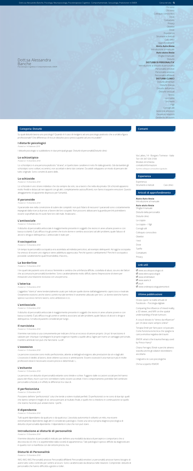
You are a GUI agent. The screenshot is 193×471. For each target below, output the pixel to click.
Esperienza (169, 33)
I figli (172, 104)
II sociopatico (27, 241)
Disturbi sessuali (166, 91)
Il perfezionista (28, 389)
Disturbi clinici (142, 216)
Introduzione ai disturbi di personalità (156, 65)
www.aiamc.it (145, 280)
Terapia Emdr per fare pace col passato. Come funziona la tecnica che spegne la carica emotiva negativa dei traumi (155, 331)
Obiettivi (170, 26)
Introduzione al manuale (147, 200)
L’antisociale (26, 220)
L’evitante (25, 368)
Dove (171, 16)
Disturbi (170, 59)
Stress (171, 94)
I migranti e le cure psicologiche (151, 359)
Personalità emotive (164, 68)
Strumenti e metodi (165, 36)
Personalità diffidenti (164, 75)
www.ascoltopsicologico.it (151, 270)
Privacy (171, 23)
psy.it (141, 283)
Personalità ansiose (164, 72)
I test (138, 240)
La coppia (169, 98)
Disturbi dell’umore (165, 88)
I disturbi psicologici (32, 143)
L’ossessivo (25, 347)
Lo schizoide (26, 178)
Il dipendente (27, 410)
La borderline (27, 263)
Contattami (169, 20)
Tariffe (139, 248)
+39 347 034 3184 (148, 158)
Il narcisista (26, 326)
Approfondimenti (166, 42)
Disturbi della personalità (148, 212)
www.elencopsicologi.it (149, 273)
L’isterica (24, 283)
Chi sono (170, 7)
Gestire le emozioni (165, 111)
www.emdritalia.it (147, 276)
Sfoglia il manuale (145, 207)
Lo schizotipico (28, 157)
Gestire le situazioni (165, 117)
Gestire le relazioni (165, 114)
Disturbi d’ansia (167, 85)
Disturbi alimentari (165, 81)
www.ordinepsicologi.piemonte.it (154, 286)
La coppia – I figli (144, 224)
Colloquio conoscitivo (164, 13)
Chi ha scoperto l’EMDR (147, 364)
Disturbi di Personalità (34, 452)
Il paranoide (26, 199)
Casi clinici (169, 39)
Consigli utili (168, 107)
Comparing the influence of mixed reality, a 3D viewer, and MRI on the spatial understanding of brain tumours (155, 311)
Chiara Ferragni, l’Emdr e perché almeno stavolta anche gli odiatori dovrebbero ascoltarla (155, 351)
